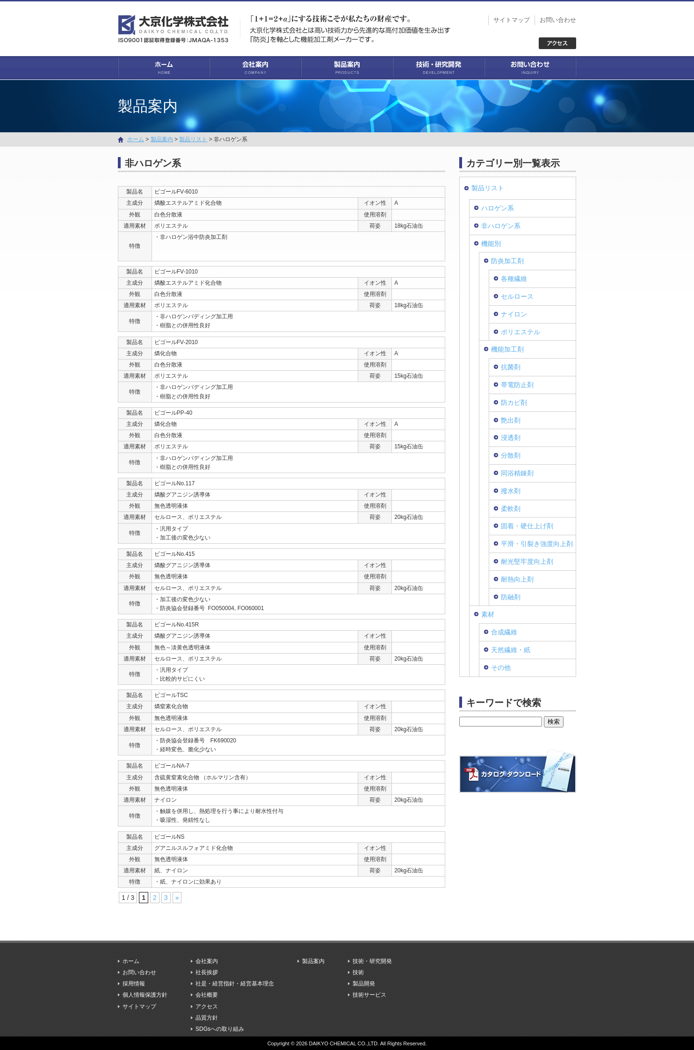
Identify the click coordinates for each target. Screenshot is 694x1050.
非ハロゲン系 (500, 225)
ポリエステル (520, 331)
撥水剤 (510, 490)
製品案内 (347, 67)
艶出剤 (510, 420)
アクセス (206, 1006)
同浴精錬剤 (517, 472)
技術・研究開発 (438, 67)
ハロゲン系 (497, 207)
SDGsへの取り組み (219, 1028)
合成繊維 (504, 631)
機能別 (491, 243)
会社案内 (255, 67)
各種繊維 (514, 278)
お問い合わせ (558, 19)
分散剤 (510, 455)
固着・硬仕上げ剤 (527, 526)
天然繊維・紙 (510, 649)
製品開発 (364, 983)
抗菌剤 (510, 367)
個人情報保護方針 (145, 995)
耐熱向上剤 (517, 579)
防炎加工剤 (507, 261)
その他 (501, 667)
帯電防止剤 (517, 384)
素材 (487, 614)
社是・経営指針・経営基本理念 (234, 983)
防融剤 (510, 596)
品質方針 (206, 1017)
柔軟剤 (510, 508)
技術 (358, 972)
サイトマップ (511, 19)
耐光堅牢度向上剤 (527, 561)
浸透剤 (510, 437)
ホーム (164, 67)
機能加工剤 (507, 349)
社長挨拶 (206, 972)
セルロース (517, 296)
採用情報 (134, 983)
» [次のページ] (177, 897)
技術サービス (369, 995)
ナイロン (514, 313)
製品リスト (193, 139)
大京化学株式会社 (178, 28)
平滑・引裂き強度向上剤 (537, 543)
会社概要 (206, 995)
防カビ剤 (514, 402)
